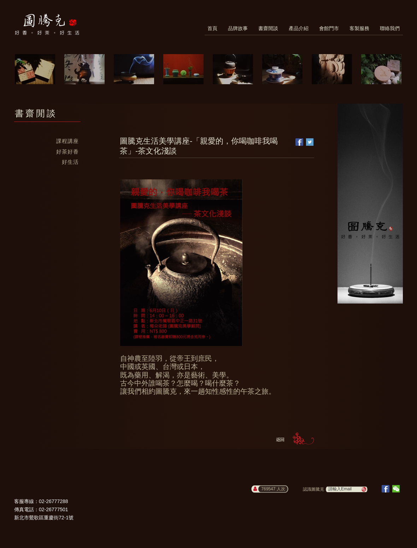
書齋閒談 (268, 28)
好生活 (70, 162)
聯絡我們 (390, 28)
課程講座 (67, 141)
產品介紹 (299, 28)
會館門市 (329, 28)
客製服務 (359, 28)
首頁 (212, 28)
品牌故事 (238, 28)
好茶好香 (67, 152)
